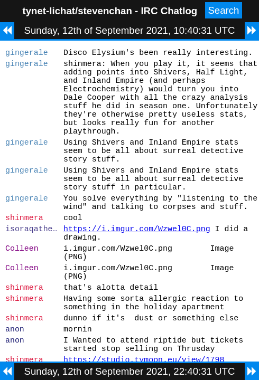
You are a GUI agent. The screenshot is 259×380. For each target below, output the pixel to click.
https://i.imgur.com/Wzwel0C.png (136, 270)
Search (223, 10)
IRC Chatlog (169, 10)
